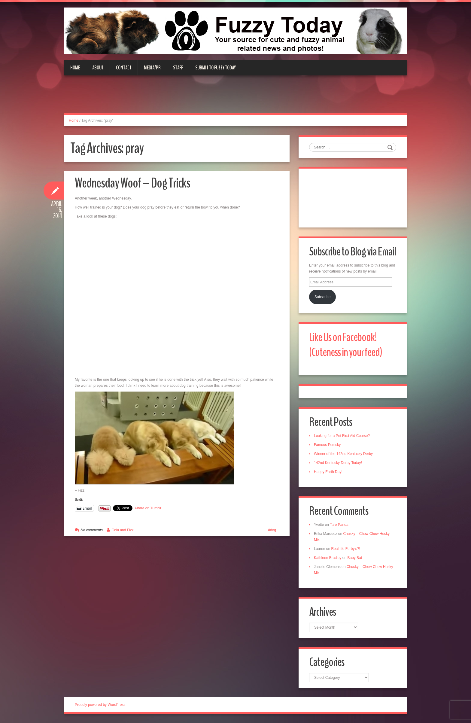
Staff (178, 67)
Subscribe (322, 297)
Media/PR (152, 67)
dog (273, 530)
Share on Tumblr (148, 508)
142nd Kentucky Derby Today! (338, 463)
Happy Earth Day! (328, 472)
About (98, 67)
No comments (92, 530)
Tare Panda (339, 525)
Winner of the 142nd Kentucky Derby (343, 454)
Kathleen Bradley (327, 558)
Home (75, 67)
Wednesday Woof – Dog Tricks (132, 183)
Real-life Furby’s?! (345, 549)
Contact (124, 67)
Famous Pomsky (327, 445)
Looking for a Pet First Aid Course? (342, 436)
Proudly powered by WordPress (100, 705)
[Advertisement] (235, 97)
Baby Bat (354, 558)
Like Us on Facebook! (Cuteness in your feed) (345, 344)
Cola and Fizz (122, 530)
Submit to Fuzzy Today (215, 67)
